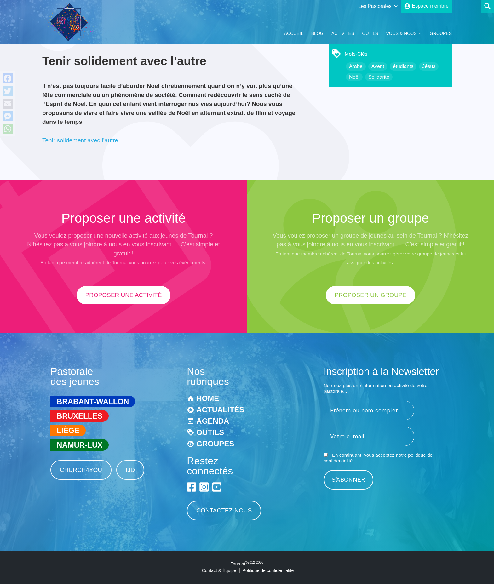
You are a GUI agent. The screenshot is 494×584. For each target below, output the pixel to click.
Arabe (356, 66)
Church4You (81, 470)
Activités (342, 33)
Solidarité (378, 77)
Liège (68, 430)
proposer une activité (123, 295)
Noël (354, 77)
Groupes (441, 33)
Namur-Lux (79, 445)
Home (207, 398)
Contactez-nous (224, 510)
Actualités (220, 409)
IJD (130, 470)
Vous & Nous (401, 33)
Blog (317, 33)
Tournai (247, 563)
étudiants (403, 66)
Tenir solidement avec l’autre (80, 140)
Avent (377, 66)
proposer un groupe (370, 295)
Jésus (428, 66)
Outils (370, 33)
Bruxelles (79, 416)
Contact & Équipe (219, 570)
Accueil (293, 33)
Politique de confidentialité (268, 570)
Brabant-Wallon (93, 401)
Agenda (212, 421)
